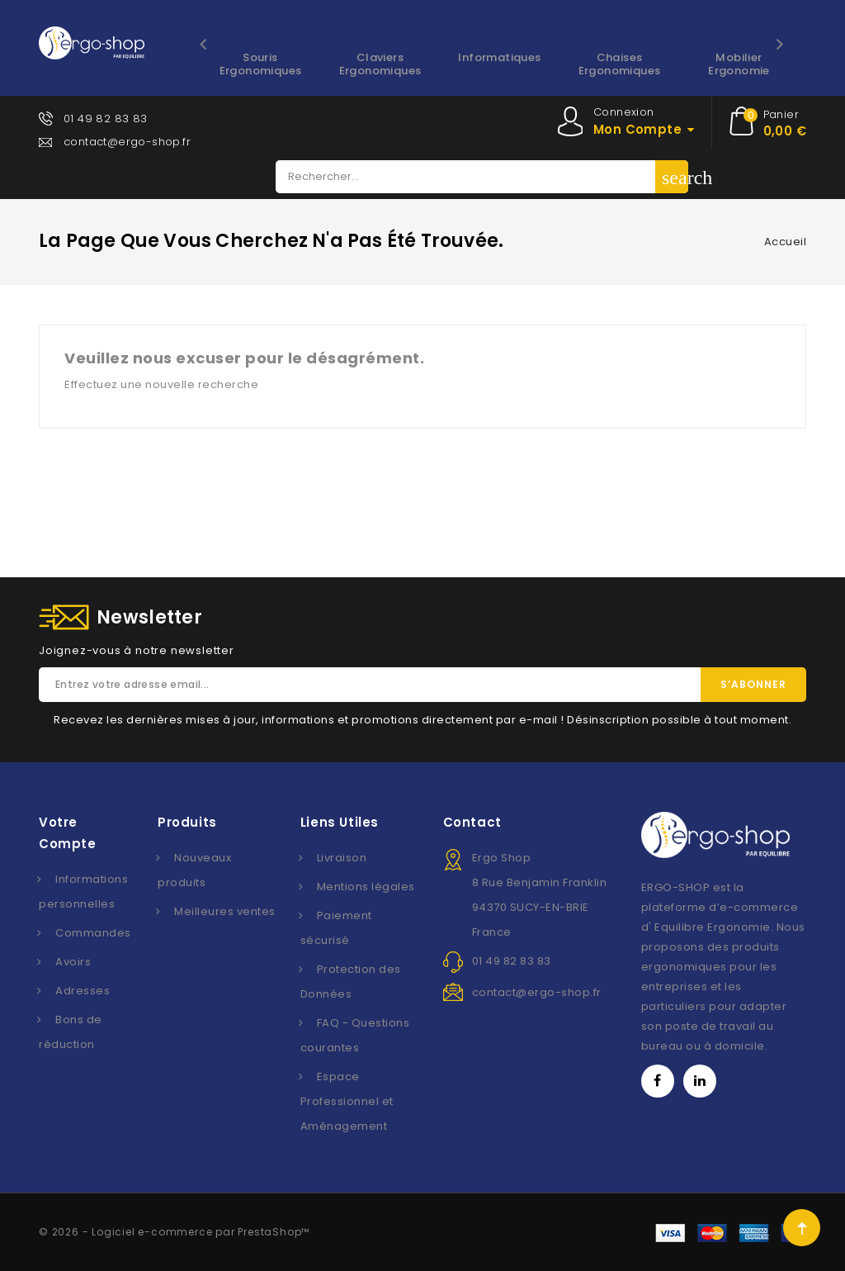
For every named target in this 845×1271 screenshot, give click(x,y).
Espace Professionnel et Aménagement (347, 1101)
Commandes (93, 933)
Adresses (82, 990)
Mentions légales (366, 886)
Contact (472, 822)
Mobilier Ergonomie (739, 64)
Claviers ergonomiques (380, 64)
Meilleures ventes (225, 911)
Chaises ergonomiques (619, 64)
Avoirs (73, 962)
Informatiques (499, 57)
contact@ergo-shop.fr (127, 141)
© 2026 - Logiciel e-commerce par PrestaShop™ (174, 1232)
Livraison (342, 858)
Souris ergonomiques (261, 64)
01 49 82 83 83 (106, 118)
